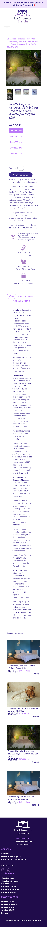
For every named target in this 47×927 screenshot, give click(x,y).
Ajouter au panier (21, 175)
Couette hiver (7, 878)
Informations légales (11, 856)
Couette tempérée (10, 889)
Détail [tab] (11, 296)
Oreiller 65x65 (7, 910)
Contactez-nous (8, 865)
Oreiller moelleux (9, 904)
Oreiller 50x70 (7, 907)
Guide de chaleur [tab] (21, 301)
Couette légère (8, 892)
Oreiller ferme (7, 901)
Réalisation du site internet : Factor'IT (23, 920)
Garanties (5, 854)
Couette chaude (8, 886)
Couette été (7, 883)
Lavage (4, 913)
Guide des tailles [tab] (26, 296)
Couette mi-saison (9, 881)
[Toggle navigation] (7, 29)
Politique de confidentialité (13, 859)
